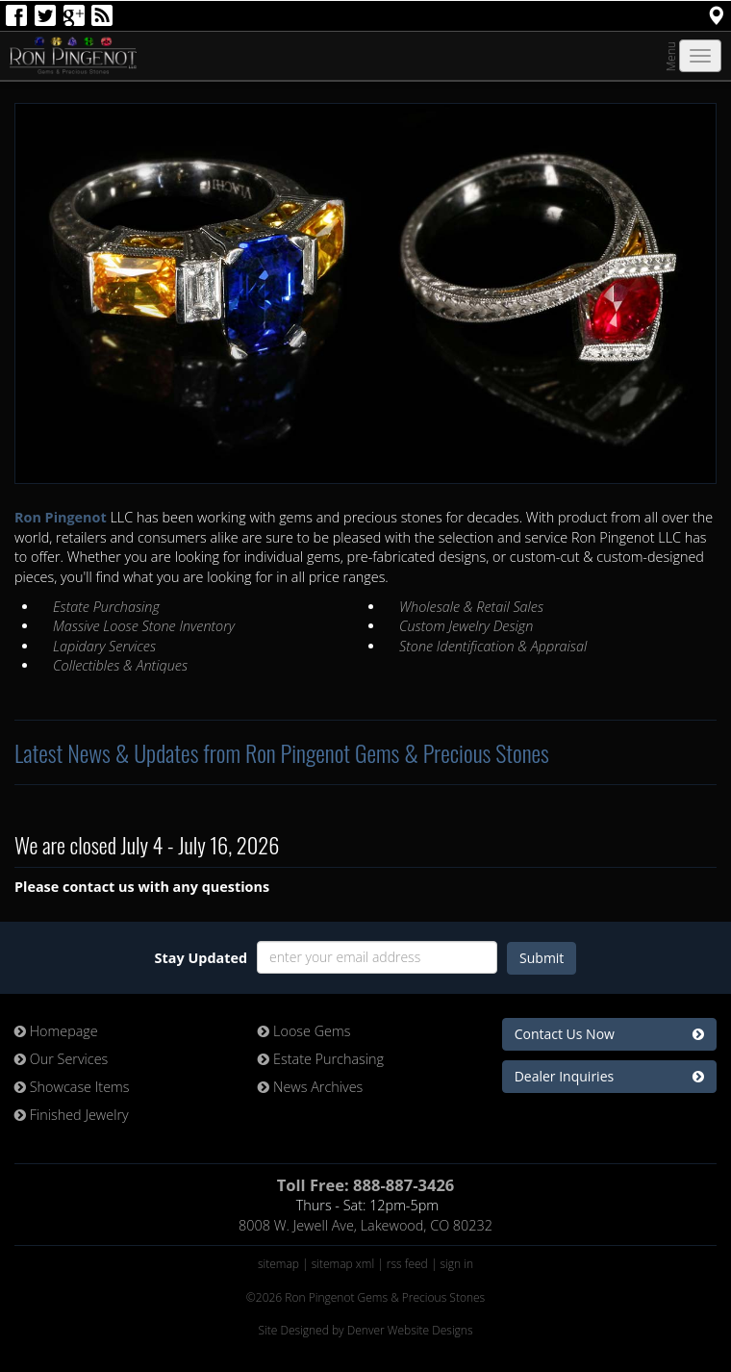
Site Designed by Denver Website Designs (365, 1330)
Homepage (56, 1031)
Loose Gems (304, 1031)
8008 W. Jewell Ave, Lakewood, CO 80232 (365, 1225)
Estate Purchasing (321, 1059)
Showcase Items (72, 1087)
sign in (457, 1264)
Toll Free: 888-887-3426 (366, 1185)
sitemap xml (343, 1264)
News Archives (310, 1087)
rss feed (407, 1264)
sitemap (278, 1264)
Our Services (61, 1059)
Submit (541, 958)
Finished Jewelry (71, 1114)
